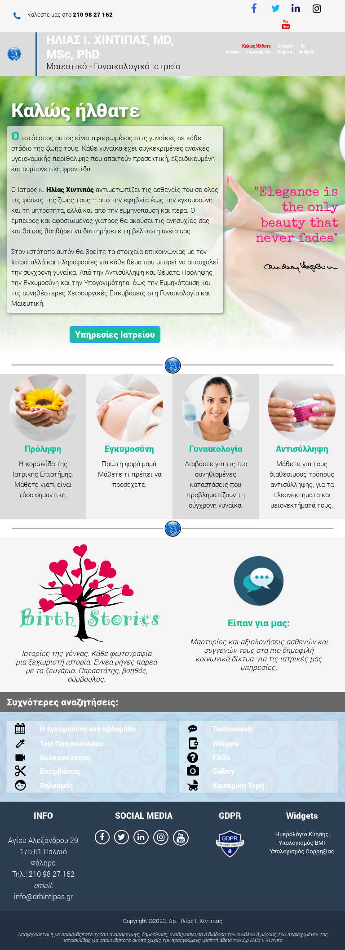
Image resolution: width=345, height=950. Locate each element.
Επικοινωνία (258, 51)
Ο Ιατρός (286, 45)
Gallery (223, 771)
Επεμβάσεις (60, 771)
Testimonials (232, 728)
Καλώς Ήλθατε (256, 45)
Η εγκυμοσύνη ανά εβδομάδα (88, 728)
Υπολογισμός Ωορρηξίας (302, 851)
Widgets (306, 51)
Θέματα (284, 51)
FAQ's (221, 757)
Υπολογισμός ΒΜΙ (302, 842)
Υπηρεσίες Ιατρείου (115, 334)
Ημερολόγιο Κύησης (302, 834)
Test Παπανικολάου (71, 743)
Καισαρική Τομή (238, 785)
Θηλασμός (56, 785)
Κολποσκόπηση (65, 757)
